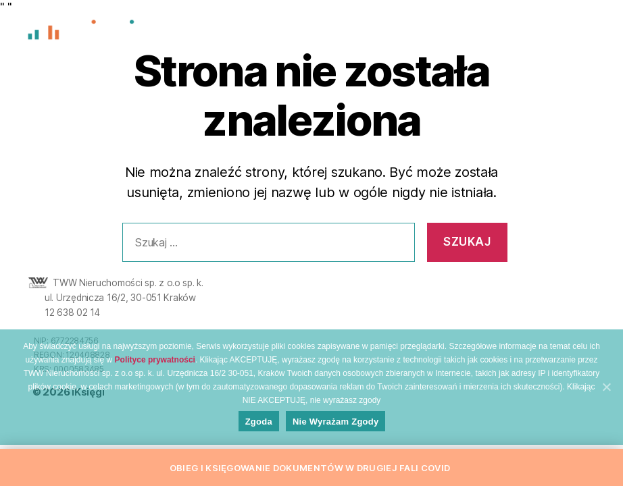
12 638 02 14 (72, 312)
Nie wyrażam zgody (338, 430)
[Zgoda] (606, 393)
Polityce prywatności (155, 368)
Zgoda (261, 430)
